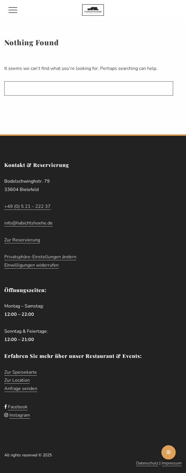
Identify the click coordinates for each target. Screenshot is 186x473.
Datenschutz (147, 463)
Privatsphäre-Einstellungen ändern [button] (40, 257)
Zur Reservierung (22, 240)
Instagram (19, 415)
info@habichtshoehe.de (28, 223)
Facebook (17, 407)
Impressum (172, 463)
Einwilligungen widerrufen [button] (31, 265)
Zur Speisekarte (20, 372)
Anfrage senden (20, 388)
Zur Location (17, 380)
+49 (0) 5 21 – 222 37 (27, 206)
